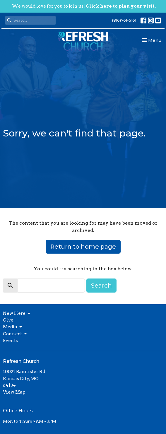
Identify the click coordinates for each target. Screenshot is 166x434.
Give (8, 320)
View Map (14, 392)
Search (101, 285)
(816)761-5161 (124, 20)
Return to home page (83, 246)
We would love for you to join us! (84, 6)
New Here (17, 314)
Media (13, 327)
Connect (15, 334)
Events (10, 340)
